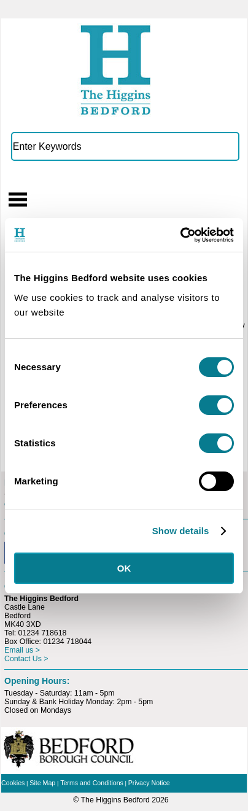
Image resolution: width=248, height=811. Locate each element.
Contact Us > (26, 658)
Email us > (22, 650)
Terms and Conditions (91, 782)
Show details (180, 531)
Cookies (13, 782)
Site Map (42, 782)
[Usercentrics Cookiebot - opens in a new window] (180, 235)
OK (124, 568)
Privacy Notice (149, 782)
